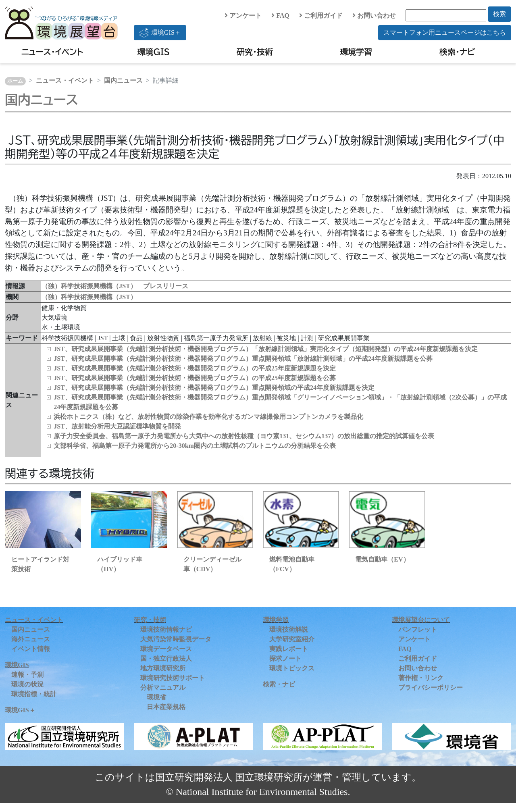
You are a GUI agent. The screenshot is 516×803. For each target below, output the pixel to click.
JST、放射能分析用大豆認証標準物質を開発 (117, 426)
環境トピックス (291, 668)
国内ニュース (123, 80)
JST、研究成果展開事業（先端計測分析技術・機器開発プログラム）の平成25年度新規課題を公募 (195, 377)
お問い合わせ (374, 15)
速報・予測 (27, 674)
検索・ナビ (457, 52)
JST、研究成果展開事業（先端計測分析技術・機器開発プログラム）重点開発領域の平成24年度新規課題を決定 (214, 387)
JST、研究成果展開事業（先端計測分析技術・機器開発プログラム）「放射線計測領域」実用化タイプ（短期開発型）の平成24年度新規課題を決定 (266, 348)
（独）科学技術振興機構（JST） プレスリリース (115, 286)
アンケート (243, 15)
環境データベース (166, 648)
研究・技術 (255, 52)
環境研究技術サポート (172, 677)
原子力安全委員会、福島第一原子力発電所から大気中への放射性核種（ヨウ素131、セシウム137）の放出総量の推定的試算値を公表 (244, 436)
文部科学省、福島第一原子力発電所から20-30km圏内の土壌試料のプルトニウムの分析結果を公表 (195, 445)
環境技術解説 (288, 629)
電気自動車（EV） (382, 559)
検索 (499, 13)
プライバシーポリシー (430, 687)
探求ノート (285, 658)
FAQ (280, 15)
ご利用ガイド (321, 15)
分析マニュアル (162, 687)
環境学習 (356, 52)
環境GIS (153, 52)
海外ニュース (30, 639)
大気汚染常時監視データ (175, 639)
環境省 (156, 697)
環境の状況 (27, 684)
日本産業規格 (166, 706)
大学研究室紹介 (291, 639)
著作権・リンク (420, 677)
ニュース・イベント (52, 52)
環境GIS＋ (160, 32)
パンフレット (417, 629)
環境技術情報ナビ (166, 629)
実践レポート (288, 648)
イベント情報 (30, 648)
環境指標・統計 (33, 694)
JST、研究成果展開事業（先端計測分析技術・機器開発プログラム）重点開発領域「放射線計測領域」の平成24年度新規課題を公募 (243, 358)
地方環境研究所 (162, 668)
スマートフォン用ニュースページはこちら (444, 32)
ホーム (15, 81)
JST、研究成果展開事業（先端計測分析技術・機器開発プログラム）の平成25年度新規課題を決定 (195, 368)
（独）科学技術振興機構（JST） (89, 296)
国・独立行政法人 (166, 658)
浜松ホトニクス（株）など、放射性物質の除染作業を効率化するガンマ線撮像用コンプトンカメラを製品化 (208, 416)
